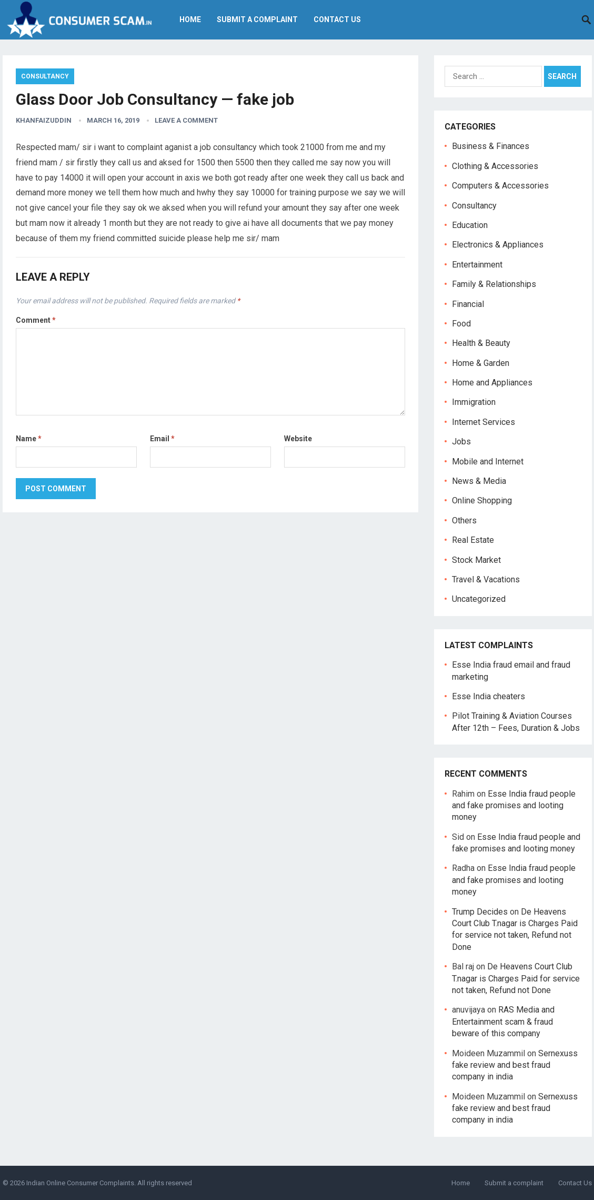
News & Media (479, 481)
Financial (468, 304)
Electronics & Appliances (497, 245)
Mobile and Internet (487, 462)
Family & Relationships (494, 284)
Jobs (461, 442)
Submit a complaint (257, 19)
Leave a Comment (186, 120)
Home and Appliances (492, 383)
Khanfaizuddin (44, 120)
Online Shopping (482, 500)
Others (464, 520)
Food (461, 324)
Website (298, 438)
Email (162, 438)
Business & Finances (490, 146)
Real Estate (473, 540)
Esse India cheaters (488, 696)
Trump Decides (480, 912)
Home (190, 19)
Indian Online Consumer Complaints (80, 1183)
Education (470, 225)
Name (29, 438)
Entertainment (477, 265)
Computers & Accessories (500, 186)
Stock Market (476, 560)
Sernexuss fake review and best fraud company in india (515, 1065)
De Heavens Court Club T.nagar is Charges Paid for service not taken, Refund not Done (516, 978)
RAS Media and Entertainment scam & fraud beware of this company (503, 1021)
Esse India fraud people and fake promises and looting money (514, 805)
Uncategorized (479, 599)
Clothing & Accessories (495, 166)
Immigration (474, 402)
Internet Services (483, 422)
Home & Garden (480, 363)
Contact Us (337, 19)
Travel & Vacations (486, 579)
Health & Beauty (481, 343)
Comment (36, 320)
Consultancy (45, 76)
